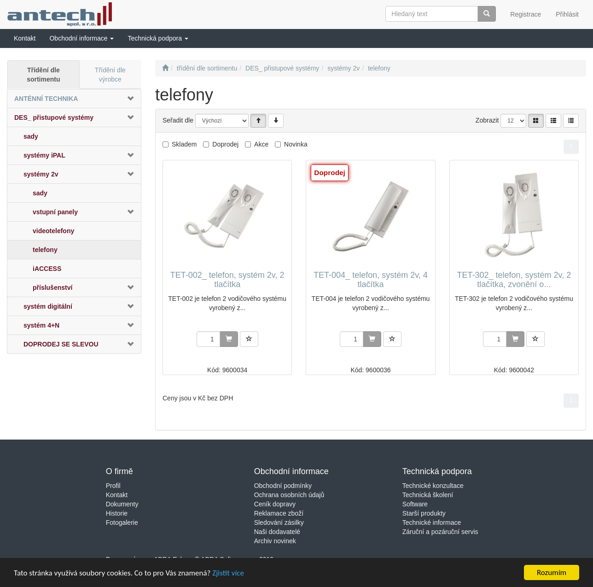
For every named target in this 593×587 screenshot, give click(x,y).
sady (30, 136)
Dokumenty (122, 504)
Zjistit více (228, 574)
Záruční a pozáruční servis (440, 531)
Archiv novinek (275, 541)
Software (415, 504)
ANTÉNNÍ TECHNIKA (46, 98)
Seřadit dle (178, 120)
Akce (261, 144)
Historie (117, 513)
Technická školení (427, 495)
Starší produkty (424, 513)
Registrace (525, 14)
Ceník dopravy (275, 504)
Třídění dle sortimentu (43, 74)
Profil (113, 485)
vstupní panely (55, 212)
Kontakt (117, 495)
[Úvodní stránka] (165, 68)
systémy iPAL (44, 155)
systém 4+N (41, 325)
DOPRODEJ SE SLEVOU (61, 344)
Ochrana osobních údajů (289, 495)
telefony (45, 249)
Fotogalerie (122, 522)
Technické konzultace (433, 485)
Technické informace (431, 522)
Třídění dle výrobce (110, 74)
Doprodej (225, 144)
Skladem (184, 144)
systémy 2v (40, 174)
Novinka (296, 144)
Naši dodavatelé (277, 531)
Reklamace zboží (278, 513)
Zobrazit (487, 120)
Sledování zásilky (279, 522)
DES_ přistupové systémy (53, 117)
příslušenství (52, 287)
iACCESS (47, 268)
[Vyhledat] (486, 14)
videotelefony (53, 231)
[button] (81, 38)
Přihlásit (567, 14)
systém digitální (47, 306)
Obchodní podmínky (283, 485)
